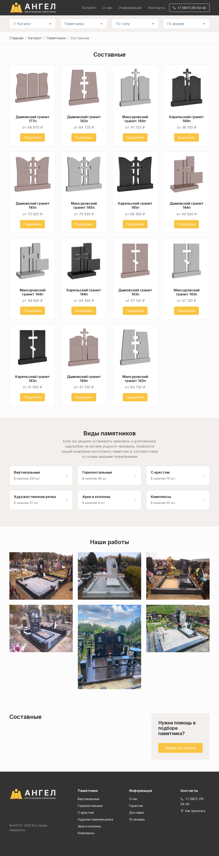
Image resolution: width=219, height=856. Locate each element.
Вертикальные (88, 799)
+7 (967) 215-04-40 (189, 8)
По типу (123, 24)
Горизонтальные (90, 806)
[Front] (32, 794)
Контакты (156, 8)
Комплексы (86, 833)
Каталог (89, 8)
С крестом (86, 812)
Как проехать (193, 811)
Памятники (74, 24)
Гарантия (136, 806)
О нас (107, 8)
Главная (16, 38)
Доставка (136, 812)
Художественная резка (95, 819)
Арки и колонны (89, 826)
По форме (175, 24)
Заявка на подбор (180, 748)
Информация (130, 8)
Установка (137, 819)
